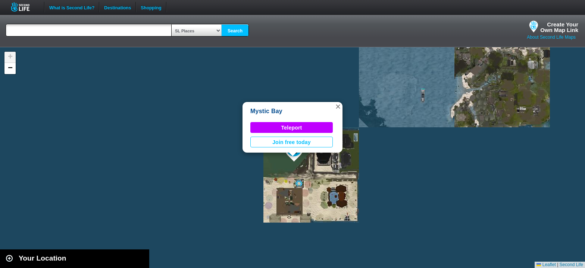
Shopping (151, 7)
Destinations (117, 7)
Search (235, 31)
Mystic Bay (266, 111)
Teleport (291, 128)
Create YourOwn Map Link (559, 27)
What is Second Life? (71, 7)
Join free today (291, 142)
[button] (338, 106)
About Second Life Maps (551, 37)
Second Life (24, 7)
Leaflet (546, 264)
